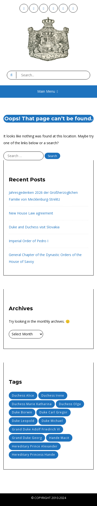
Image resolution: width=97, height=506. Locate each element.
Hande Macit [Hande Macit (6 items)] (59, 438)
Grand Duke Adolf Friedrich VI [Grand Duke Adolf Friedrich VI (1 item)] (36, 429)
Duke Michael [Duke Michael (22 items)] (52, 421)
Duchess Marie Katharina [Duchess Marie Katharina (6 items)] (32, 404)
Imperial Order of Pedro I (28, 241)
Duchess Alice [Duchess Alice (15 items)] (23, 395)
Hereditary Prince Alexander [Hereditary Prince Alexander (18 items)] (35, 446)
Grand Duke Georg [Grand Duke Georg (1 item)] (27, 438)
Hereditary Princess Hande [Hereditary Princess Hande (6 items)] (33, 455)
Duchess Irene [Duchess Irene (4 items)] (52, 395)
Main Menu (47, 91)
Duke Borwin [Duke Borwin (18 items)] (22, 412)
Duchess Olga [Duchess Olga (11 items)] (70, 404)
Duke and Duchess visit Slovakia (34, 227)
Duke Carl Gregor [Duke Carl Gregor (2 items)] (53, 412)
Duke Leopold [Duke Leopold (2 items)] (23, 421)
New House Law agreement (31, 213)
